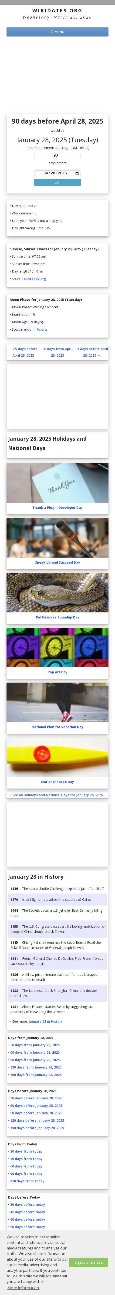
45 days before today (27, 1213)
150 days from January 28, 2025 (35, 1075)
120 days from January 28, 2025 (35, 1068)
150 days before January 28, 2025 (37, 1129)
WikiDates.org (57, 10)
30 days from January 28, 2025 (35, 1046)
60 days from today (26, 1167)
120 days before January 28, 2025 (37, 1121)
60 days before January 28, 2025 (36, 1106)
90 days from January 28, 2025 (35, 1060)
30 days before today (27, 1205)
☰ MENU (57, 32)
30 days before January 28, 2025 (36, 1099)
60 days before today (27, 1220)
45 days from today (26, 1159)
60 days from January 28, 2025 (35, 1053)
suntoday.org (35, 279)
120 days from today (27, 1182)
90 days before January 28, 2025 (36, 1114)
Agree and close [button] (89, 1262)
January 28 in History (46, 1022)
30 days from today (26, 1152)
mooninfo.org (35, 330)
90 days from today (26, 1174)
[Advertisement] (57, 75)
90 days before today (27, 1228)
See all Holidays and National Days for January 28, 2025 (57, 796)
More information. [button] (23, 1287)
